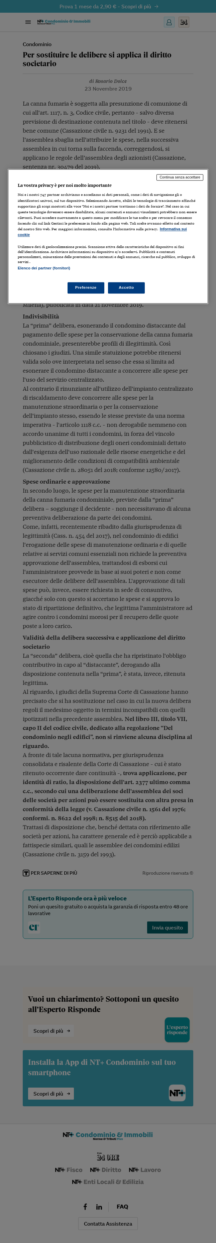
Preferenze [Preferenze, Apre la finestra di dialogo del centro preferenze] (86, 288)
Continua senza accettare (179, 177)
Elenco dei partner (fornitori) (44, 268)
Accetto (126, 288)
